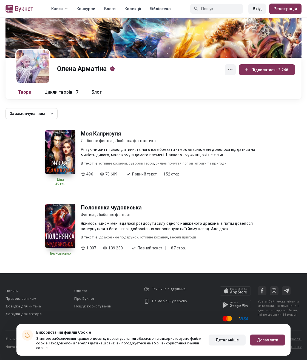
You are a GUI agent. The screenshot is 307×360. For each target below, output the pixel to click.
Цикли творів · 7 (61, 92)
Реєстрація (285, 8)
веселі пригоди (183, 237)
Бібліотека (160, 8)
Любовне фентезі (97, 141)
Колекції (132, 8)
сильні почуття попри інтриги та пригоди (191, 163)
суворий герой (141, 163)
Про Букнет (84, 298)
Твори (24, 92)
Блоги (110, 8)
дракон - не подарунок (118, 237)
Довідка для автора (23, 314)
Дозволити (267, 340)
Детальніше (227, 340)
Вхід (257, 8)
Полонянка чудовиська (111, 207)
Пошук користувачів (92, 306)
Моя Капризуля (101, 133)
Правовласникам (20, 298)
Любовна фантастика (135, 141)
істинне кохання (113, 163)
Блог (97, 92)
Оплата (80, 291)
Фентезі (88, 214)
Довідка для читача (23, 306)
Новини (12, 291)
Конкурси (85, 8)
